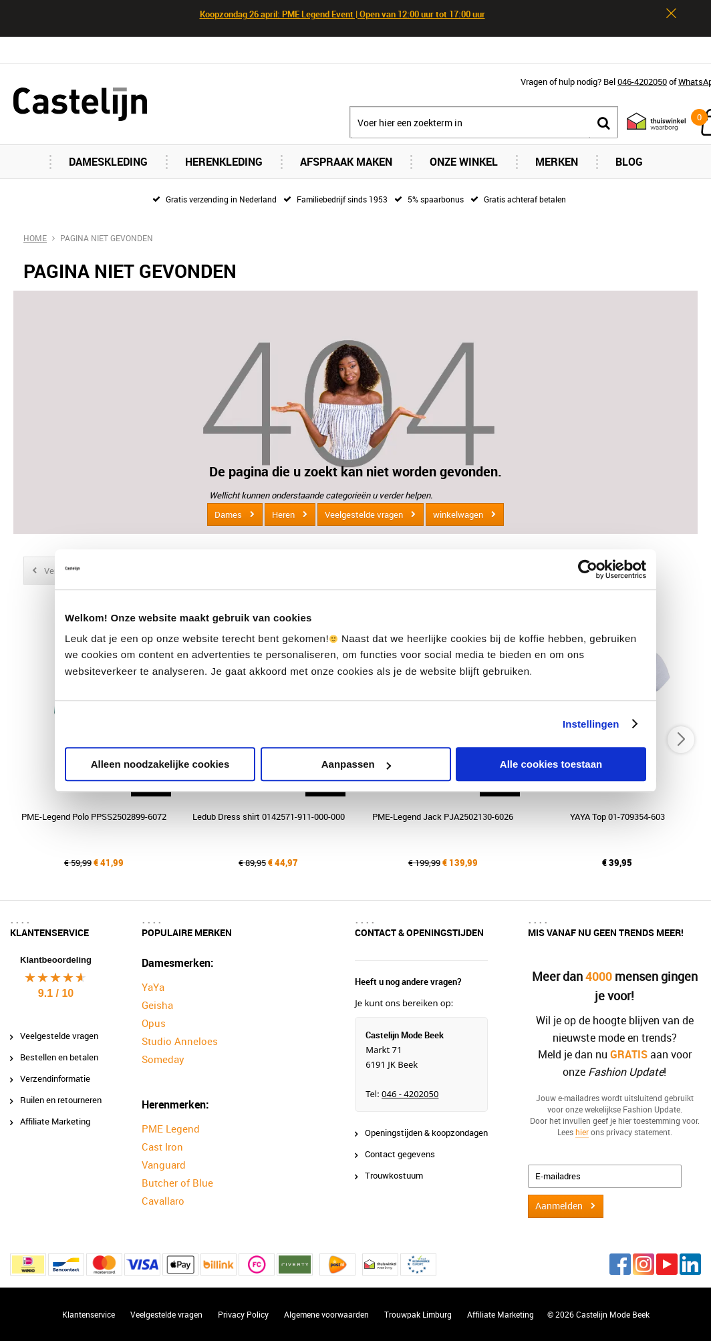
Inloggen (581, 50)
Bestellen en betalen (59, 1057)
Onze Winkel (464, 161)
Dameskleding (108, 161)
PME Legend (171, 1128)
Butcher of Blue (177, 1182)
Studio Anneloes (180, 1041)
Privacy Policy (243, 1314)
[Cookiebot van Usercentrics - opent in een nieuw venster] (587, 569)
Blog (629, 161)
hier (582, 1132)
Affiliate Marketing (55, 1121)
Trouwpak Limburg (418, 1314)
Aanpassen (356, 764)
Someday (163, 1059)
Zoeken (603, 123)
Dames (228, 514)
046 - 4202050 (410, 1094)
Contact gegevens (400, 1154)
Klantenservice (88, 1314)
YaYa (153, 987)
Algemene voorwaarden (326, 1314)
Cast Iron (162, 1146)
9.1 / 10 (56, 993)
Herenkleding (224, 161)
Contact (695, 50)
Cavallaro (163, 1200)
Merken (556, 161)
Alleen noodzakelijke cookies (160, 764)
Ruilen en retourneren (61, 1100)
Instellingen (591, 724)
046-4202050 (642, 82)
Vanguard (164, 1164)
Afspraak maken (346, 161)
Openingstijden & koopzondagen (426, 1133)
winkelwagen (458, 514)
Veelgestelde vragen (364, 514)
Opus (154, 1023)
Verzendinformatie (55, 1078)
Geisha (157, 1005)
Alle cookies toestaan (551, 764)
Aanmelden (559, 1205)
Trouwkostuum (394, 1175)
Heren (283, 514)
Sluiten (671, 13)
